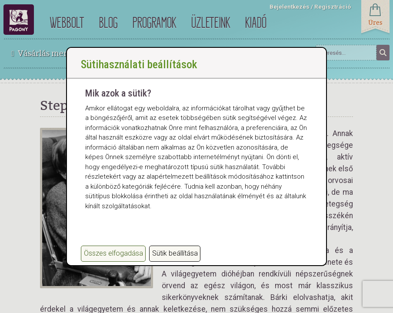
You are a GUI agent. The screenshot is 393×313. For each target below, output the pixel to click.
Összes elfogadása (113, 253)
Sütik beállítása (175, 253)
